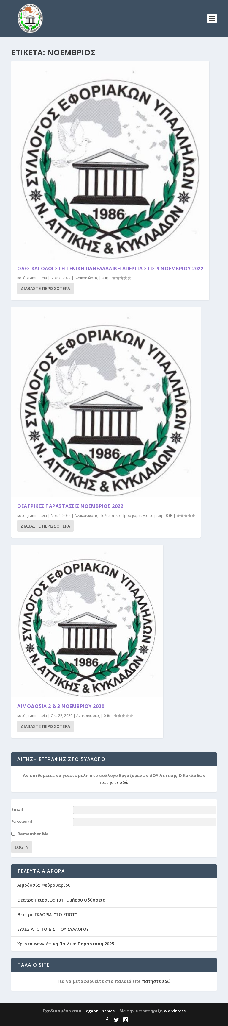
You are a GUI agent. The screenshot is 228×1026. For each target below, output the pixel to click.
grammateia (36, 277)
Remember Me (33, 834)
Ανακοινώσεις (86, 277)
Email (17, 809)
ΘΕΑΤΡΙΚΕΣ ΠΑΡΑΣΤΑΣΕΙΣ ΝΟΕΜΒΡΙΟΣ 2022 (70, 506)
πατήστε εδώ (114, 782)
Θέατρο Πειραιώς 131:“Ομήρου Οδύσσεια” (62, 900)
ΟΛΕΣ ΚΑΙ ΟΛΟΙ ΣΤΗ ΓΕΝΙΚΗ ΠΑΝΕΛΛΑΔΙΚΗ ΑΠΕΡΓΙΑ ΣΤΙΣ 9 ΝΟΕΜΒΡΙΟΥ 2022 (110, 268)
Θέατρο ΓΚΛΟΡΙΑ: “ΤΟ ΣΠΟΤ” (47, 914)
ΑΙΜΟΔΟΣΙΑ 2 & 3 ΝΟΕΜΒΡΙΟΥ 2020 (60, 706)
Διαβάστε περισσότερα (45, 288)
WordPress (175, 1010)
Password (21, 821)
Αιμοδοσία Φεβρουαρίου (44, 885)
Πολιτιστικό (110, 515)
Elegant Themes (99, 1010)
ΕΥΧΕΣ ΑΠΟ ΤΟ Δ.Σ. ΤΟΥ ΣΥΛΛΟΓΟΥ (53, 929)
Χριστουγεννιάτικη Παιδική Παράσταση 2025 (65, 944)
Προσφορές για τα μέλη (142, 515)
